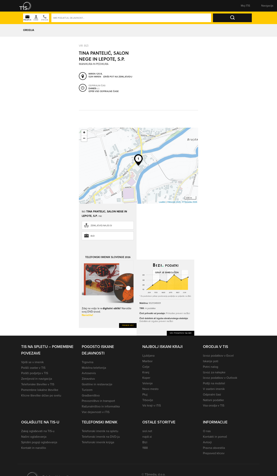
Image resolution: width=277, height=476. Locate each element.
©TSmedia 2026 (189, 202)
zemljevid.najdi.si (101, 225)
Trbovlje (147, 400)
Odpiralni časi (212, 394)
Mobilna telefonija (94, 367)
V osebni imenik (214, 389)
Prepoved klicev (213, 453)
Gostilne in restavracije (97, 384)
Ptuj (145, 394)
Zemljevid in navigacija (36, 378)
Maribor (147, 361)
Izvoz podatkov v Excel (218, 355)
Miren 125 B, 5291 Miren (95, 75)
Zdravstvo (88, 378)
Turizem (87, 390)
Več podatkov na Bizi (180, 333)
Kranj (145, 372)
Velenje (147, 383)
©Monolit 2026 (174, 202)
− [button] (84, 139)
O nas (207, 431)
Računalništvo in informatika (101, 406)
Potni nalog (210, 367)
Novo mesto (150, 389)
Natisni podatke (213, 400)
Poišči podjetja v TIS (34, 373)
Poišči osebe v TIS (33, 367)
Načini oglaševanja (33, 436)
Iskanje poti (210, 361)
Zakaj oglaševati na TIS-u (37, 431)
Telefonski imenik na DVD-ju (101, 436)
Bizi (93, 236)
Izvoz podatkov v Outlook (220, 377)
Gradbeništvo (91, 395)
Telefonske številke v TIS (37, 384)
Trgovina (87, 362)
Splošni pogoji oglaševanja (39, 442)
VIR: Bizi (83, 45)
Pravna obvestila (214, 448)
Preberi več (128, 325)
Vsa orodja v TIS (213, 405)
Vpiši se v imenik (32, 362)
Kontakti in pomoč (215, 436)
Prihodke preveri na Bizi (178, 313)
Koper (146, 377)
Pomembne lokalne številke (39, 390)
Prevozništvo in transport (98, 401)
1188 (145, 448)
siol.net (147, 431)
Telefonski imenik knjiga (98, 442)
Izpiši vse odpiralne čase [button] (103, 91)
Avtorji (207, 442)
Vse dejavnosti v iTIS (95, 412)
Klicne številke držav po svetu (41, 395)
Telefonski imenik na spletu (100, 431)
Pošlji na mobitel (214, 383)
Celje (145, 367)
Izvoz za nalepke (214, 372)
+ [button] (84, 133)
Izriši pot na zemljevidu (117, 76)
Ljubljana (148, 355)
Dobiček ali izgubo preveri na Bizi (156, 321)
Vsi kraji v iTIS (151, 405)
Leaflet (162, 202)
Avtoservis (89, 373)
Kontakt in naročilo (33, 448)
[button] (28, 6)
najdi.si (147, 436)
